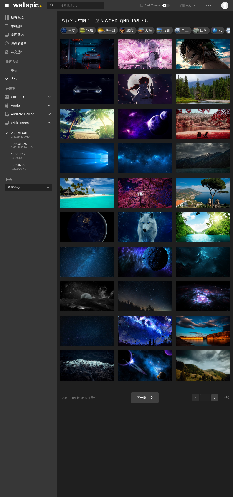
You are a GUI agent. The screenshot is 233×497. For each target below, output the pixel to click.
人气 (14, 78)
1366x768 (18, 154)
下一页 (145, 397)
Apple (12, 105)
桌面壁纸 (14, 34)
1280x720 (18, 164)
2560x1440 (34, 133)
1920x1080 (19, 143)
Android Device (19, 114)
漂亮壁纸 (14, 52)
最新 (14, 70)
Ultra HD (14, 97)
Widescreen (17, 123)
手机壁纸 (14, 26)
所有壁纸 (14, 17)
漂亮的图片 (16, 43)
